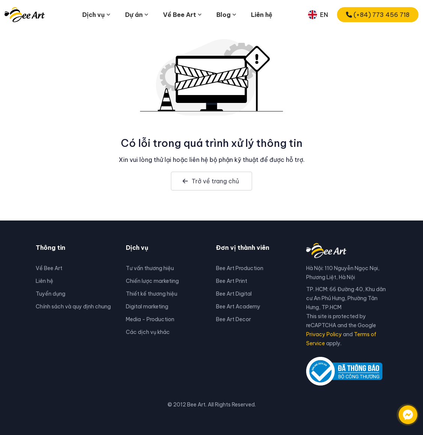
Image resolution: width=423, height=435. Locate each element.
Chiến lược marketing (152, 281)
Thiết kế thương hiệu (151, 293)
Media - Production (150, 319)
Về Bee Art (49, 268)
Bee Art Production (239, 268)
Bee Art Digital (234, 293)
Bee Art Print (231, 281)
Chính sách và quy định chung (73, 306)
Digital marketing (147, 306)
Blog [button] (223, 14)
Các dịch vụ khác (148, 332)
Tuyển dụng (50, 293)
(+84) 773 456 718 (377, 14)
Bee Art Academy (238, 306)
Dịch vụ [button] (93, 14)
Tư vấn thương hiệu (150, 268)
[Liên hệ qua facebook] (400, 410)
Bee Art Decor (233, 319)
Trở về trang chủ (211, 181)
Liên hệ (261, 14)
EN (318, 14)
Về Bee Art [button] (179, 14)
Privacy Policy (324, 334)
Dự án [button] (134, 14)
